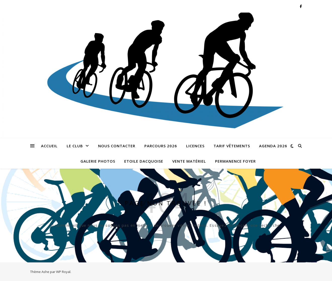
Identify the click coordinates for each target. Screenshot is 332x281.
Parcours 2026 (160, 145)
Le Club (75, 145)
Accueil (49, 145)
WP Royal (63, 271)
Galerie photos (97, 161)
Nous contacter (116, 145)
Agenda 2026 (273, 145)
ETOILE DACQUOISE (143, 161)
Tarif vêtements (232, 145)
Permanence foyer (235, 161)
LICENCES (195, 145)
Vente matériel (189, 161)
